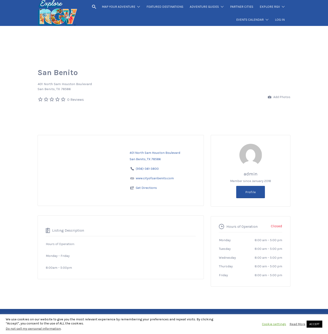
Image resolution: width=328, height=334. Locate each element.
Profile (250, 192)
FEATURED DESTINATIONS (164, 7)
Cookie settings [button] (274, 324)
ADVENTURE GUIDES (204, 7)
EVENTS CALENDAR (250, 20)
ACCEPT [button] (314, 324)
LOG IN (280, 20)
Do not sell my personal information (33, 329)
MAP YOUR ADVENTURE (118, 7)
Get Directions (146, 188)
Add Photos (279, 97)
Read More (297, 324)
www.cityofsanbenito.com (155, 178)
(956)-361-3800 (147, 169)
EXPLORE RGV (270, 7)
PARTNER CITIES (241, 7)
